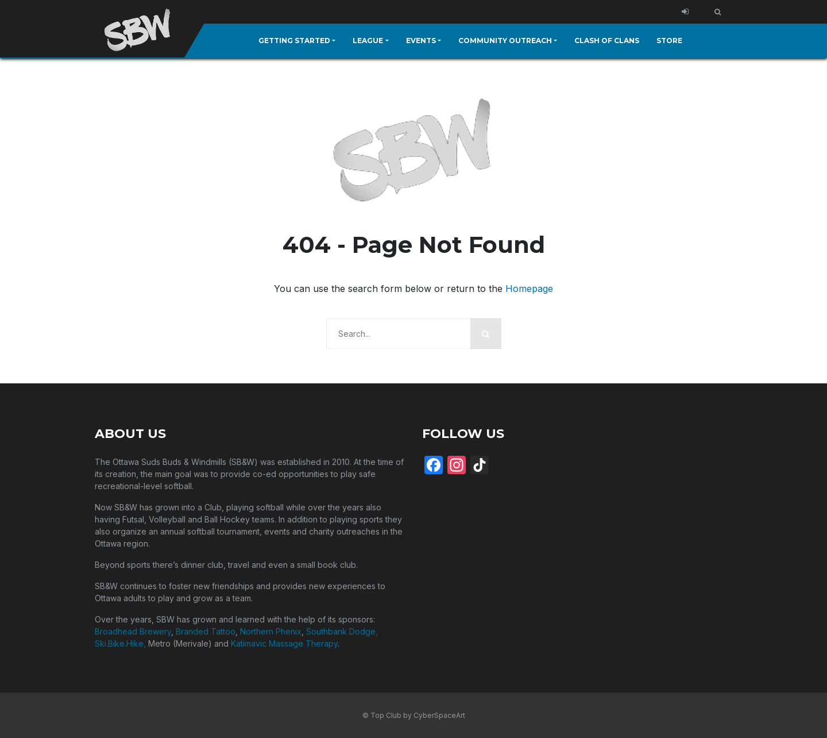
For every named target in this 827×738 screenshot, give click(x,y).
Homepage (529, 288)
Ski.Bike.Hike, (121, 643)
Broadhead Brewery (133, 631)
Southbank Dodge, (342, 631)
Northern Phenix (271, 631)
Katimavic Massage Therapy (284, 643)
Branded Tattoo (205, 631)
